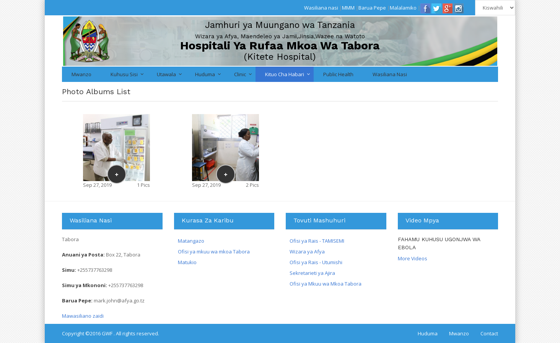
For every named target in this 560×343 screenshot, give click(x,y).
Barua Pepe (372, 7)
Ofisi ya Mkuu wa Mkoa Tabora (325, 283)
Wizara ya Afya (307, 251)
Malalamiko (403, 7)
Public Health (338, 74)
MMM (348, 7)
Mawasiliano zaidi (83, 315)
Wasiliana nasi (321, 7)
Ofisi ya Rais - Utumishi (316, 262)
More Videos (412, 258)
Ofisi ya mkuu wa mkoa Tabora (214, 251)
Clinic (240, 74)
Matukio (187, 262)
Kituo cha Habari (284, 74)
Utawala (166, 74)
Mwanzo (81, 74)
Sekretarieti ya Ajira (312, 273)
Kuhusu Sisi (124, 74)
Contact (489, 333)
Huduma (205, 74)
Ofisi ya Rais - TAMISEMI (317, 240)
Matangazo (191, 240)
